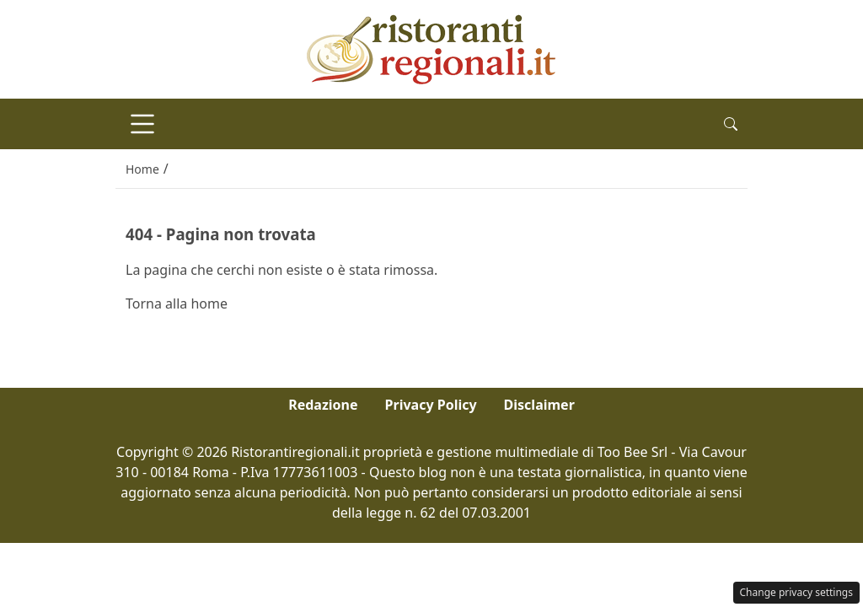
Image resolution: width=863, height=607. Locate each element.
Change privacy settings (797, 592)
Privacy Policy (431, 404)
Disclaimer (539, 404)
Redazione (322, 404)
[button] (730, 124)
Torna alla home (177, 303)
